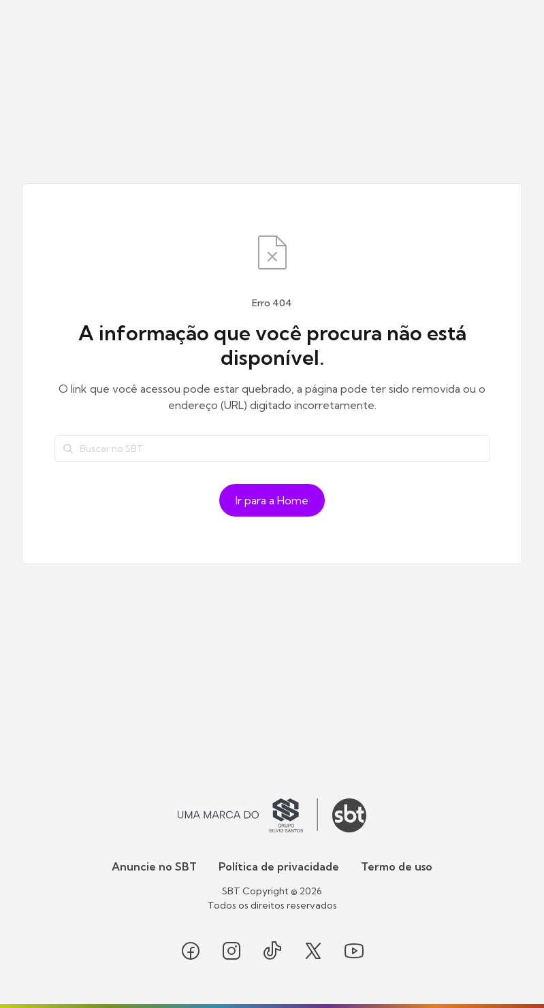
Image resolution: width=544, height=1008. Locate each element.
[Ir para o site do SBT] (349, 815)
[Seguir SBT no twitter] (313, 951)
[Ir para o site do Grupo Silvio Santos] (248, 815)
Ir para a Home (272, 500)
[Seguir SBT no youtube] (354, 951)
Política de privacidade (279, 866)
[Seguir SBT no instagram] (231, 951)
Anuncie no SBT (154, 866)
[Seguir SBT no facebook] (191, 951)
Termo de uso (396, 866)
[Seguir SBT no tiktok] (272, 951)
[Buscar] (68, 448)
